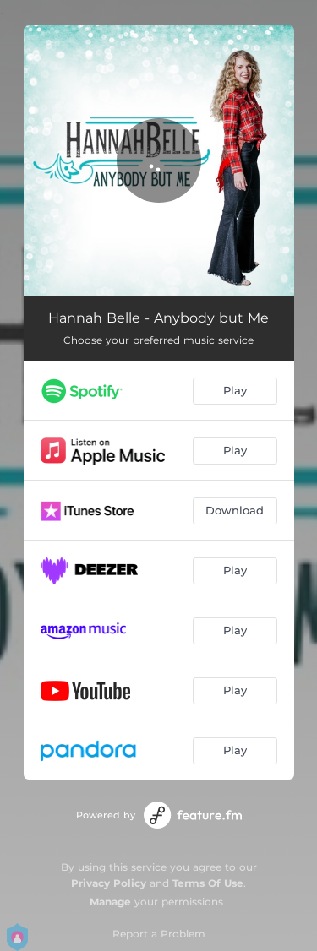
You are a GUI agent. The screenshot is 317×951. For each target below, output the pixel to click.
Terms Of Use (207, 883)
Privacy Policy (108, 883)
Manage (110, 901)
